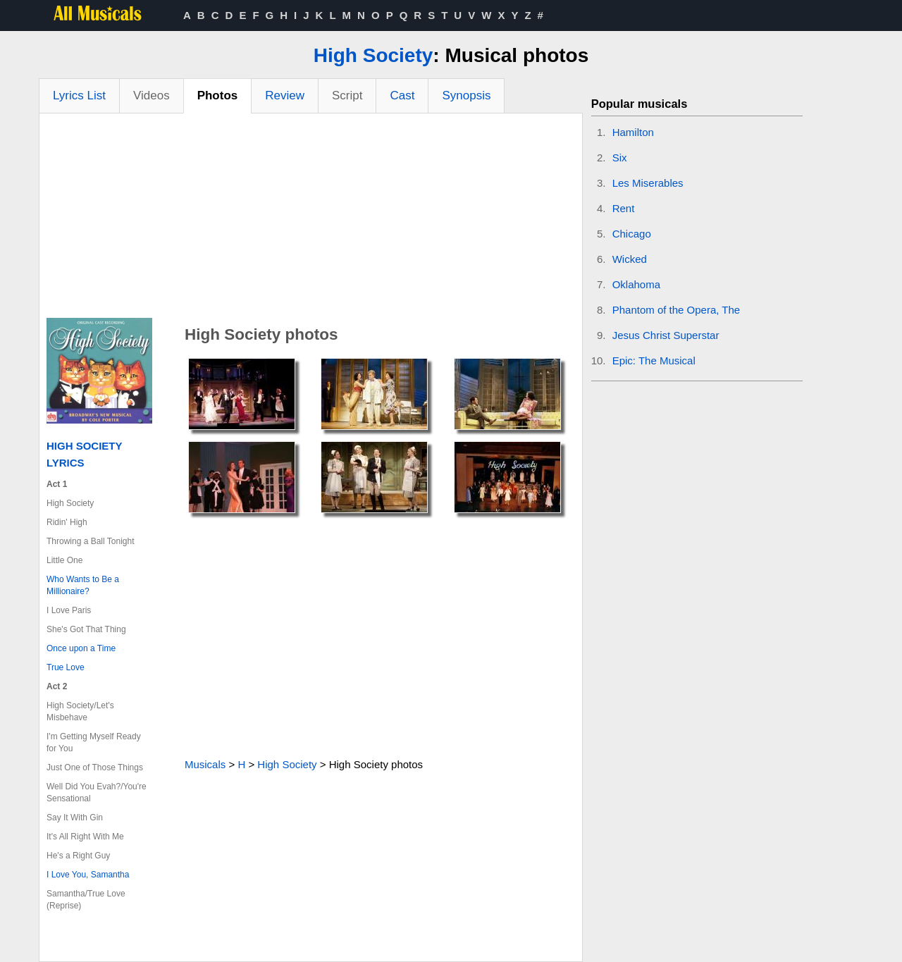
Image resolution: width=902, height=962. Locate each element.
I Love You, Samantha (88, 875)
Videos (151, 95)
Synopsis (466, 95)
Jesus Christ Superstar (665, 335)
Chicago (631, 234)
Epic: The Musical (654, 360)
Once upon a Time (81, 648)
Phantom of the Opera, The (676, 310)
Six (619, 158)
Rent (623, 208)
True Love (66, 667)
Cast (402, 95)
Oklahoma (636, 284)
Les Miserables (648, 183)
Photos (217, 95)
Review (284, 95)
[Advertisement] (311, 219)
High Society (373, 55)
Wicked (629, 259)
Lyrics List (79, 95)
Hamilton (633, 132)
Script (347, 95)
